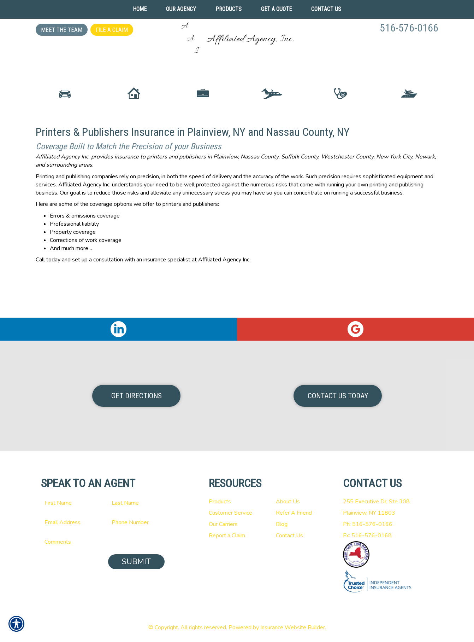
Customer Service (230, 513)
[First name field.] (69, 503)
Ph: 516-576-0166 (367, 524)
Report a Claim (227, 535)
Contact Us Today (338, 396)
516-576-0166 (409, 28)
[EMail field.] (69, 522)
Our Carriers (223, 524)
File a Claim (112, 29)
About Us (288, 501)
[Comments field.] (103, 542)
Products (220, 501)
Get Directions (136, 396)
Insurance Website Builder (292, 627)
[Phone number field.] (136, 522)
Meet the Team (61, 29)
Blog (282, 524)
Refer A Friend (294, 513)
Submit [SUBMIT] (136, 561)
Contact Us (289, 535)
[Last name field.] (136, 503)
